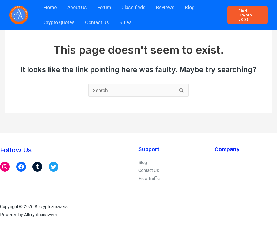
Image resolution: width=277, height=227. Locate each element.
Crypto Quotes (58, 22)
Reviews (162, 7)
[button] (247, 15)
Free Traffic (149, 178)
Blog (185, 7)
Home (50, 7)
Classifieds (131, 7)
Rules (124, 22)
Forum (102, 7)
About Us (76, 7)
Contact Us (96, 22)
